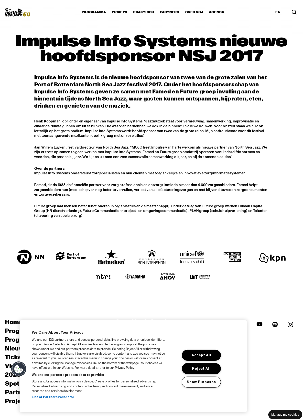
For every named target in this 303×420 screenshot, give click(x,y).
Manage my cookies (285, 414)
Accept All (201, 355)
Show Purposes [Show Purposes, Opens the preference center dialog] (201, 382)
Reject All (201, 368)
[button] (19, 369)
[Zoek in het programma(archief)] (294, 12)
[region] (133, 366)
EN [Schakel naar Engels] (278, 12)
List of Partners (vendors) (53, 397)
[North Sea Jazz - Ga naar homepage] (17, 12)
